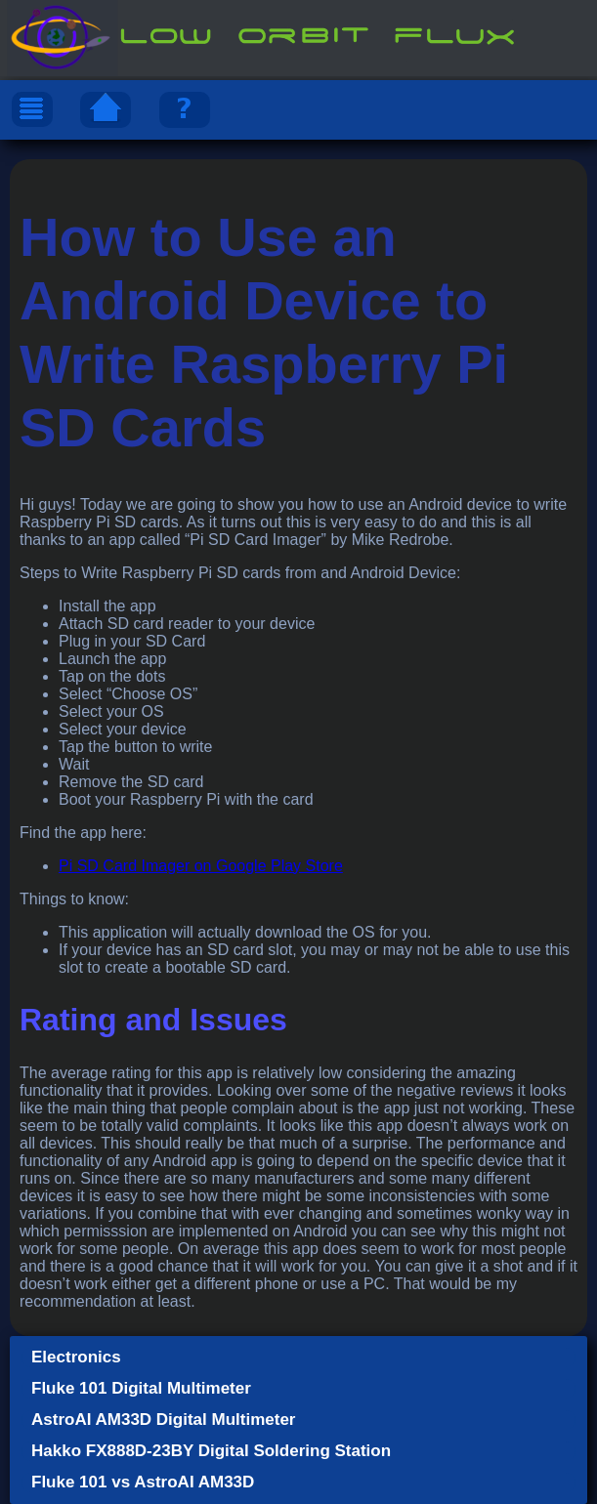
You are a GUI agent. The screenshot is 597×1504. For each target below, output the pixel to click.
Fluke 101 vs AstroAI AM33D (142, 1482)
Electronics (76, 1357)
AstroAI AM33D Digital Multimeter (163, 1419)
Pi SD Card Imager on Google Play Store (201, 865)
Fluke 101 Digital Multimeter (141, 1388)
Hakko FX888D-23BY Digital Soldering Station (211, 1450)
